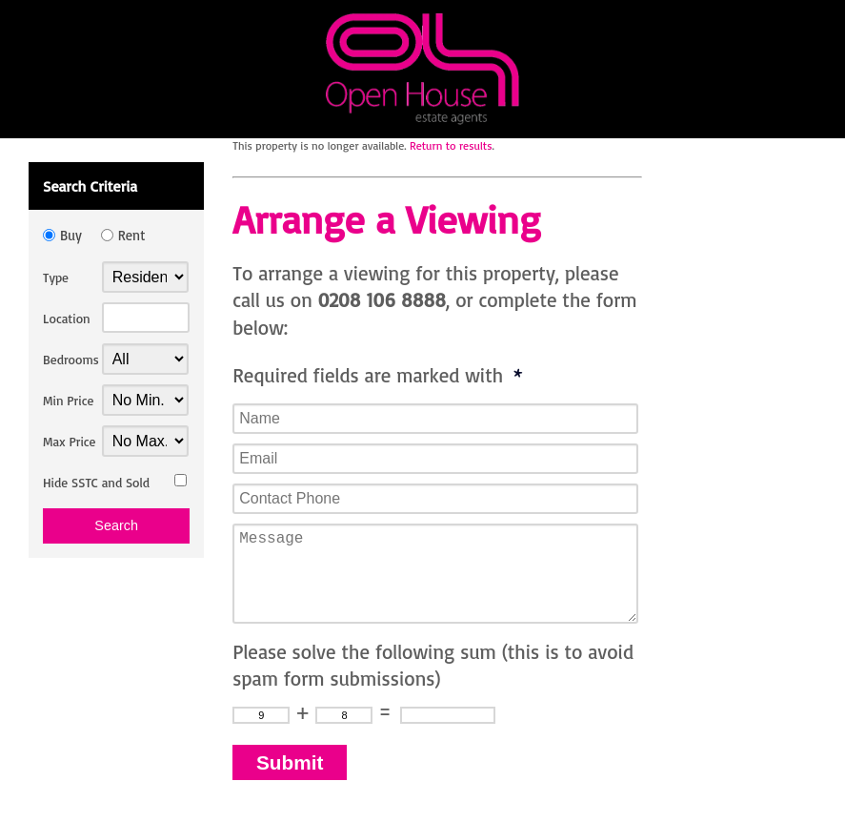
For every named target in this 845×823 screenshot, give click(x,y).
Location (67, 318)
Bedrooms (71, 359)
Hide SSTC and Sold (96, 482)
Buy (71, 235)
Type (56, 277)
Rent (132, 235)
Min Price (68, 400)
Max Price (69, 441)
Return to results (451, 145)
